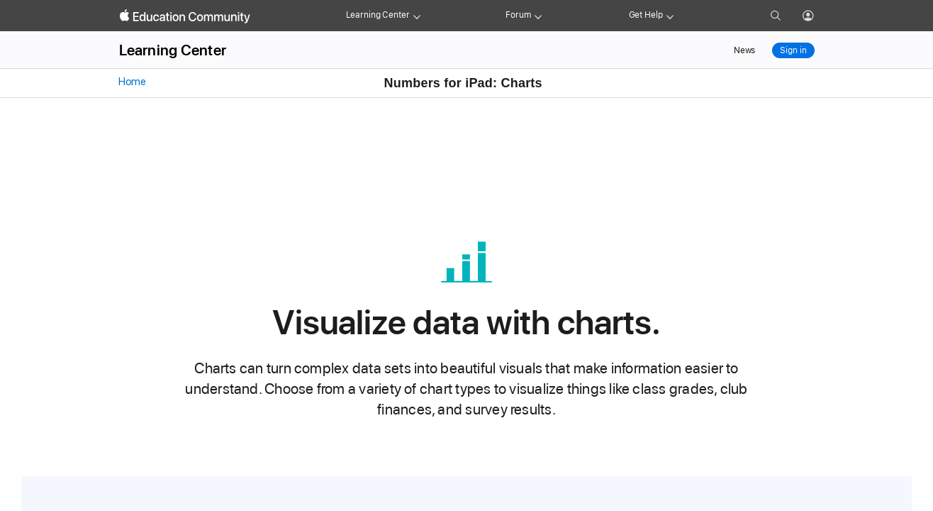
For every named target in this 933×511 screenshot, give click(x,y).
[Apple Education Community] (185, 16)
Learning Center (378, 15)
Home (131, 81)
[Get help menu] (670, 16)
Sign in (793, 50)
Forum (517, 15)
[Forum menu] (538, 16)
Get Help (646, 15)
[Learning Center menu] (416, 16)
